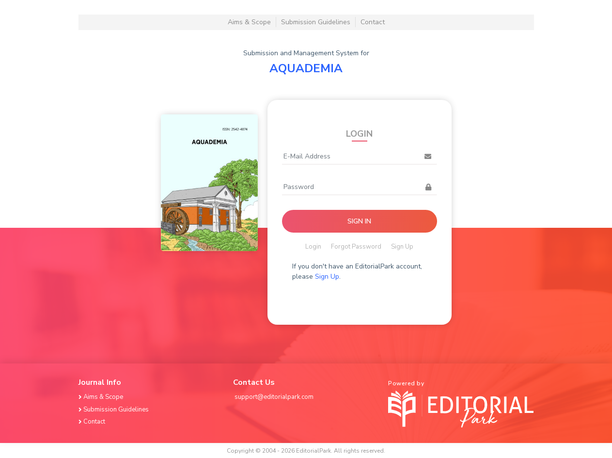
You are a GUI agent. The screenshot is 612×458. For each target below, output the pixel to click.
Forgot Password (356, 246)
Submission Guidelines (315, 22)
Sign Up (402, 246)
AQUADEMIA (306, 68)
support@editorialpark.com (274, 397)
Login (313, 246)
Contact (373, 22)
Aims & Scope (249, 22)
